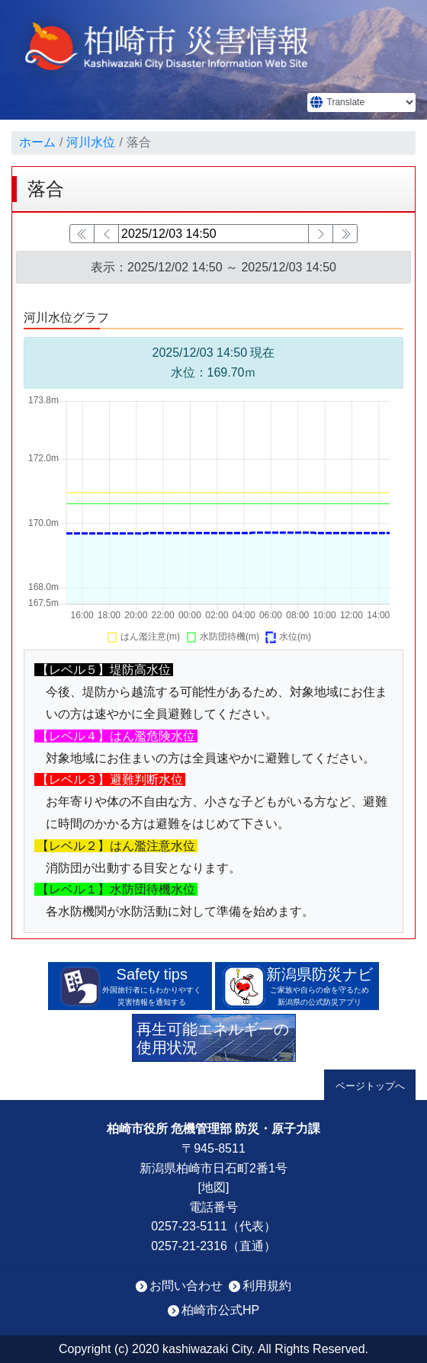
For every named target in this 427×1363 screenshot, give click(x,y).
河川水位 (90, 142)
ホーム (37, 142)
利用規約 (266, 1285)
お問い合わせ (186, 1285)
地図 (213, 1187)
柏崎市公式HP (220, 1310)
